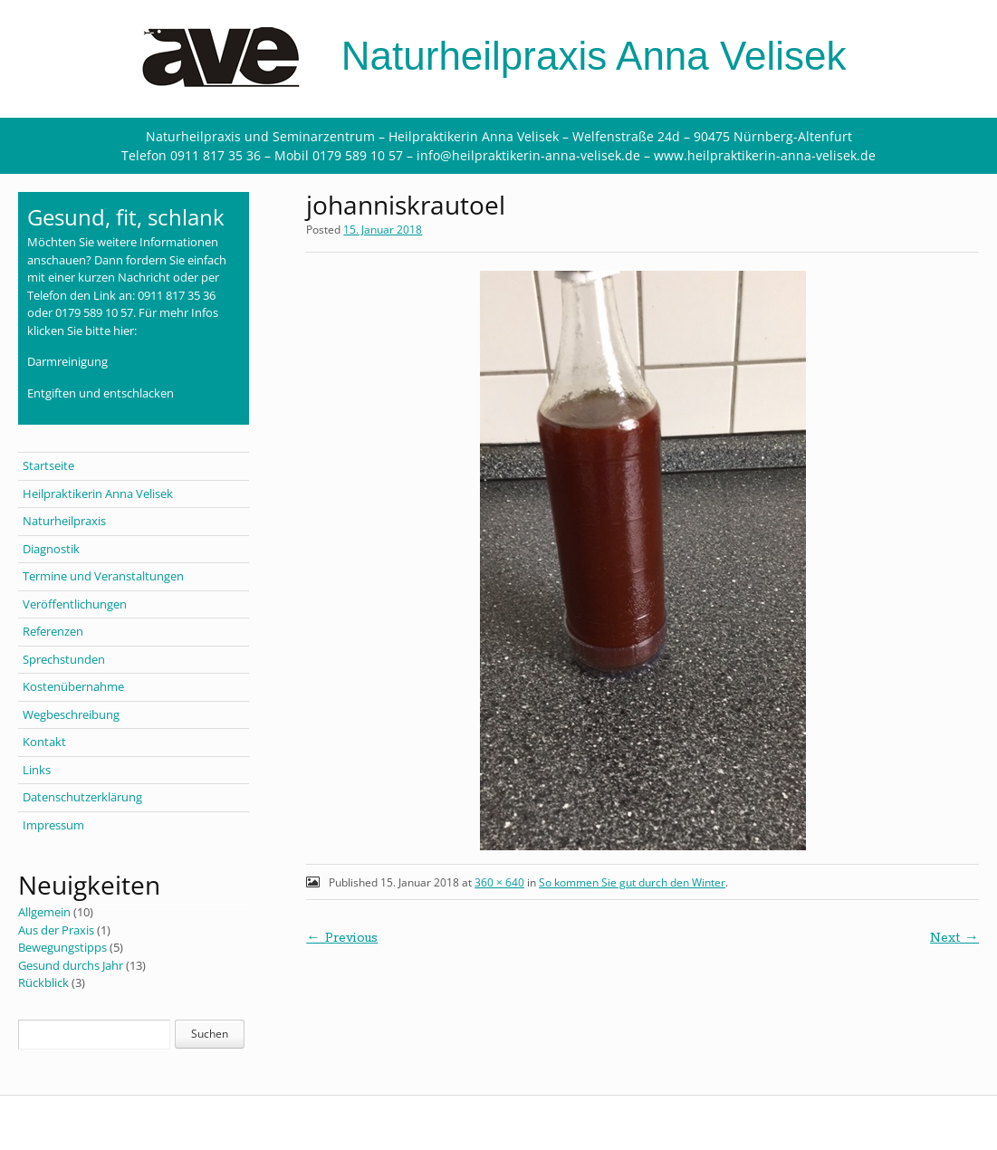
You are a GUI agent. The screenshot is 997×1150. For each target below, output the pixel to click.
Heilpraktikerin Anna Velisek (98, 493)
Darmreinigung (67, 361)
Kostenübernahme (73, 686)
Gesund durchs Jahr (70, 965)
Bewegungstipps (62, 947)
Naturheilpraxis (64, 521)
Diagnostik (51, 549)
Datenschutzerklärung (82, 797)
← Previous (342, 938)
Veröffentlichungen (75, 604)
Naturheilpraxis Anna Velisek (499, 56)
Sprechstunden (64, 659)
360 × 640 (499, 882)
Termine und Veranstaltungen (103, 576)
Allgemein (44, 912)
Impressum (53, 825)
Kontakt (44, 741)
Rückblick (43, 982)
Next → (954, 938)
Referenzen (53, 631)
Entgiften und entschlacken (100, 393)
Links (37, 770)
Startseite (48, 465)
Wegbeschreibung (71, 714)
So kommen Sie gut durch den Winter (632, 882)
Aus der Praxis (56, 930)
